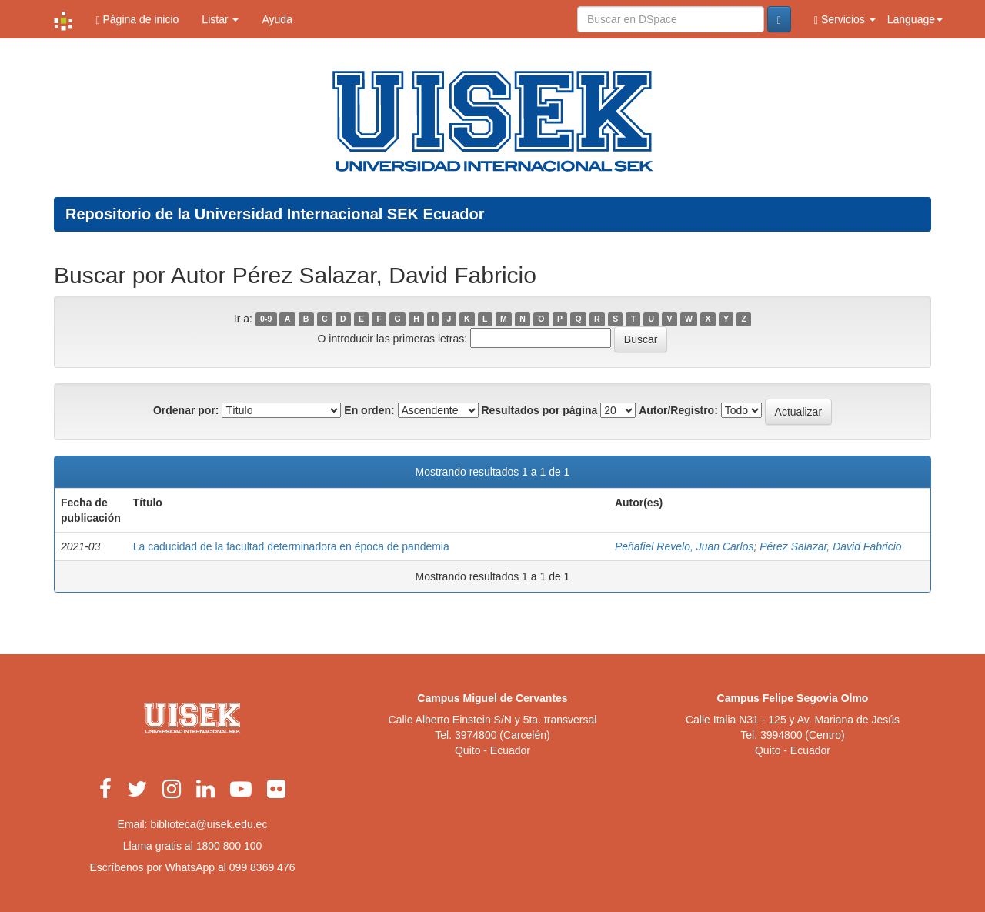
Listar (220, 19)
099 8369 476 (262, 867)
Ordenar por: (186, 410)
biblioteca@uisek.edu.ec (208, 824)
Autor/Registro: (678, 410)
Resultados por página (539, 410)
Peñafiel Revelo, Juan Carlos (684, 546)
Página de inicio (137, 19)
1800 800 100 (229, 846)
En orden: (369, 410)
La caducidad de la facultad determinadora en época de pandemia (291, 546)
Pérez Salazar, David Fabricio (830, 546)
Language (915, 19)
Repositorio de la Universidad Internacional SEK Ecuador (275, 213)
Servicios (845, 19)
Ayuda (277, 19)
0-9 (266, 319)
